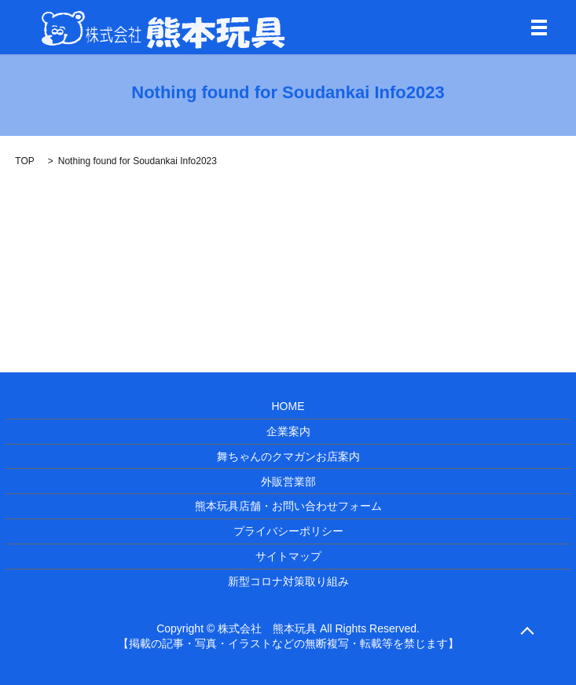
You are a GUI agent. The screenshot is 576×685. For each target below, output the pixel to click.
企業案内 (288, 431)
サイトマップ (288, 556)
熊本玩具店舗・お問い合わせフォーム (288, 506)
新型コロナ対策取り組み (288, 581)
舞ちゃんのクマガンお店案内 (288, 456)
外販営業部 (288, 481)
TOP (24, 161)
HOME (288, 406)
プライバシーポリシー (288, 531)
